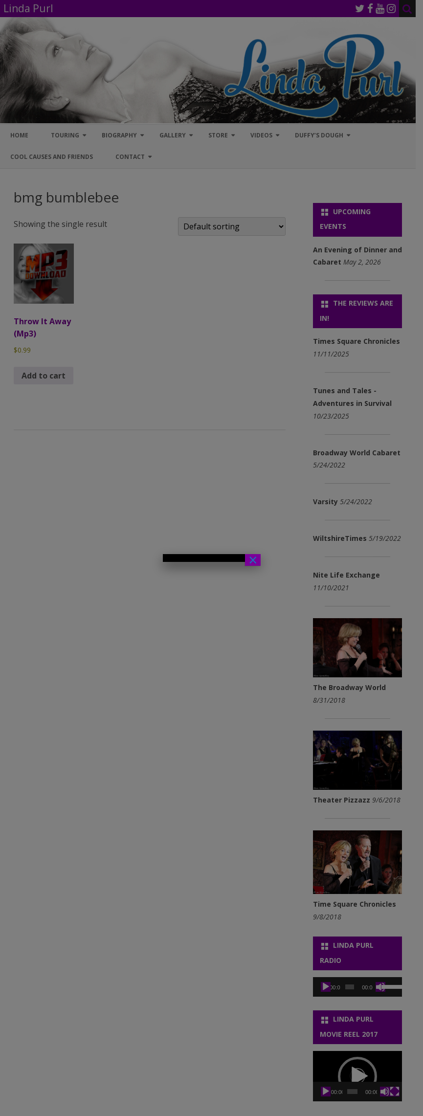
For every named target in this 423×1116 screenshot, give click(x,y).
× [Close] (252, 560)
